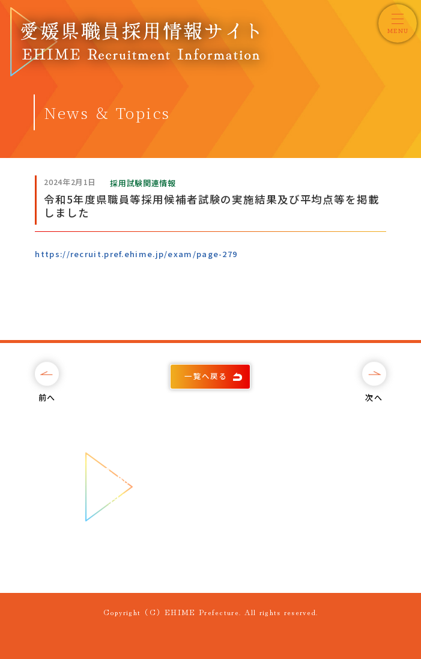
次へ (374, 397)
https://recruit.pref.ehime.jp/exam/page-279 (136, 254)
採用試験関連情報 (142, 183)
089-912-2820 (223, 558)
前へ (47, 397)
